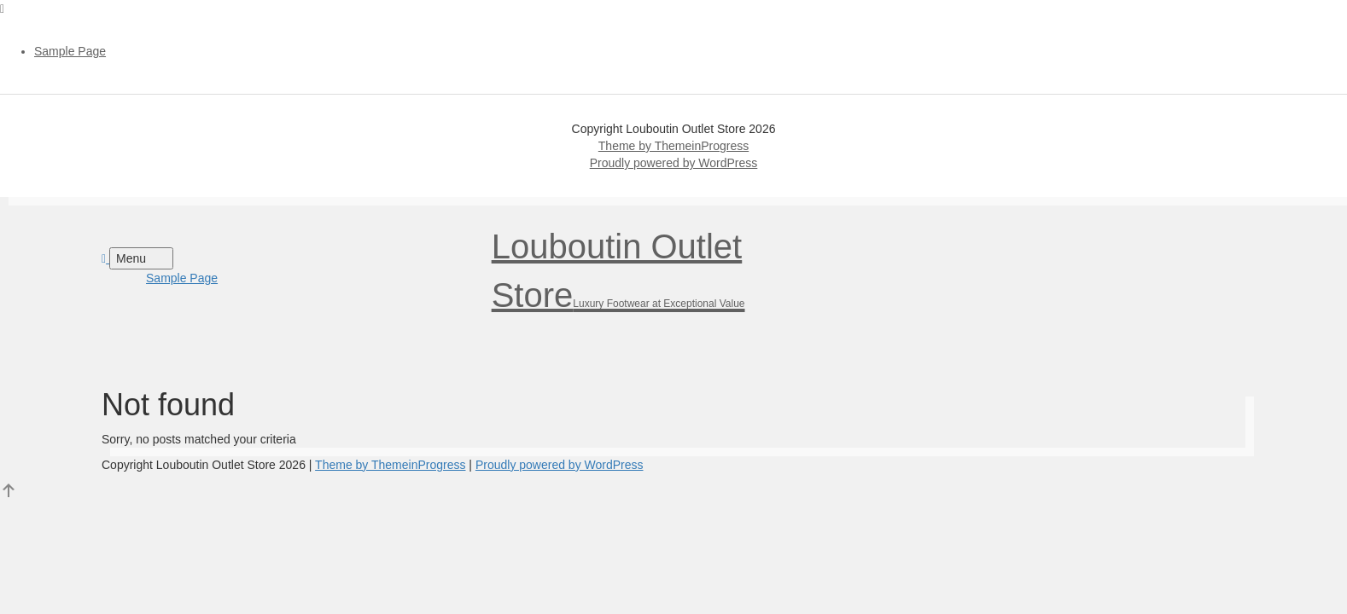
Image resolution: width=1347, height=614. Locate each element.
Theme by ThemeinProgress (673, 146)
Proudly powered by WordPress (674, 163)
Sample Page (70, 51)
